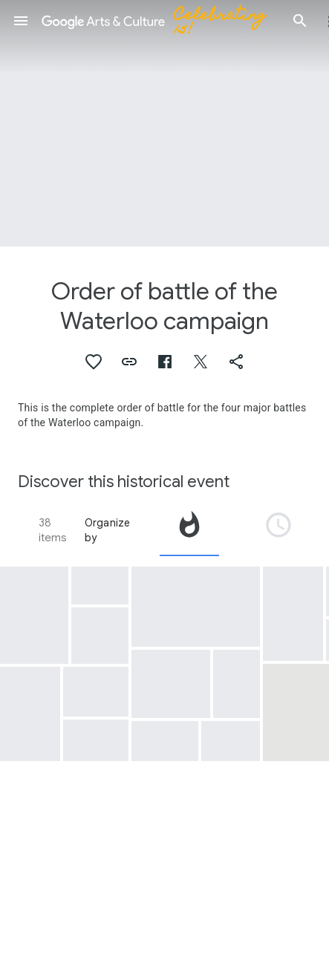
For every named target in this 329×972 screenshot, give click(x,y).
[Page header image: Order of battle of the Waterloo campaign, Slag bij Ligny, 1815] (164, 123)
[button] (21, 21)
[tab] (189, 530)
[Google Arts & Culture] (160, 21)
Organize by (108, 530)
